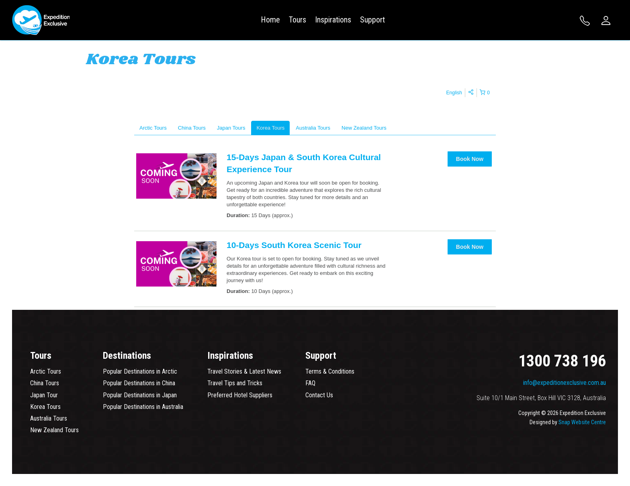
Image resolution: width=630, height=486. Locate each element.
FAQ (310, 383)
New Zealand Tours (54, 430)
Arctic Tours (45, 371)
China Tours (44, 383)
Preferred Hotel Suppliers (239, 395)
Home (270, 19)
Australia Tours (48, 418)
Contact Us (319, 395)
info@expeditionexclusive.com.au (564, 382)
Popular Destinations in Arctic (140, 371)
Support (372, 19)
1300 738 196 (585, 21)
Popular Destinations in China (139, 383)
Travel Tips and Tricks (234, 383)
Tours (297, 19)
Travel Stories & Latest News (244, 371)
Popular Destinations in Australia (143, 407)
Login (606, 20)
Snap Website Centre (582, 422)
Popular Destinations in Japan (140, 395)
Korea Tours (45, 407)
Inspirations (333, 19)
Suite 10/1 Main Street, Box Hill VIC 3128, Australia (541, 398)
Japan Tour (44, 395)
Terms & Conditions (329, 371)
